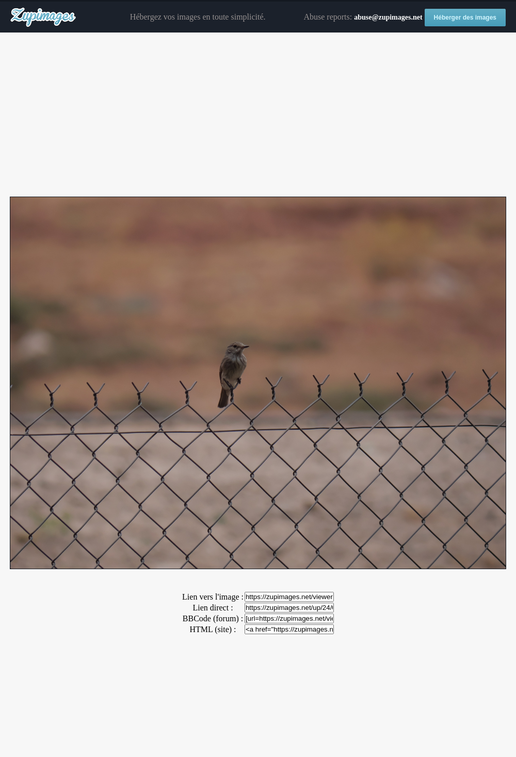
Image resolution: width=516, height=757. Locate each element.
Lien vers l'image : (213, 596)
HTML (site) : (212, 629)
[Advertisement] (258, 115)
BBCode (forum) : (213, 618)
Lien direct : (212, 607)
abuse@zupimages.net (388, 17)
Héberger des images (465, 17)
